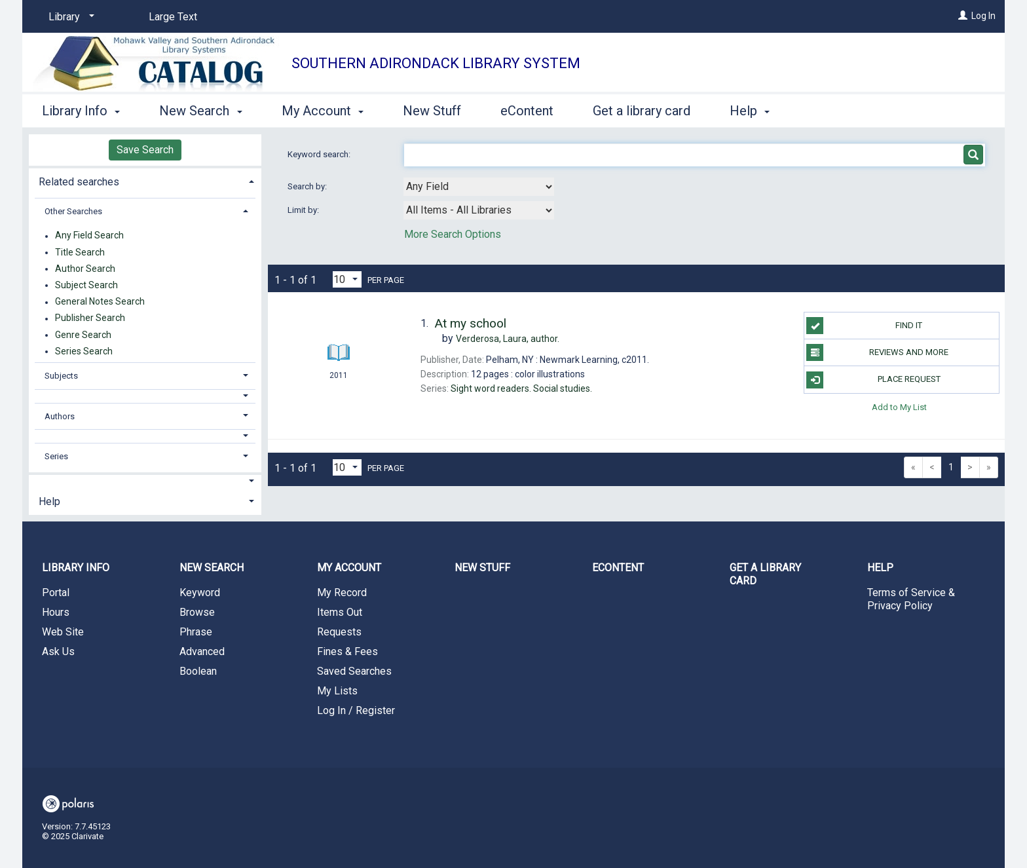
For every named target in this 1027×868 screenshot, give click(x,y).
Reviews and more (877, 352)
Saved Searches (354, 671)
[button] (145, 396)
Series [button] (56, 456)
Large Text (173, 16)
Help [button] (750, 111)
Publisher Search (90, 318)
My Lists (337, 691)
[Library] (69, 17)
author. (507, 338)
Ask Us (58, 651)
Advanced (202, 651)
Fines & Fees (347, 651)
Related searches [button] (79, 182)
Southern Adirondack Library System (435, 63)
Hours (55, 612)
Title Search (80, 252)
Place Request (873, 379)
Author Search (85, 268)
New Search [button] (200, 111)
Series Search (84, 351)
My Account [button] (323, 111)
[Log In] (962, 15)
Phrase (195, 632)
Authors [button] (60, 416)
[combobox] (478, 187)
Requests (339, 632)
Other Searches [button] (73, 211)
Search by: (308, 186)
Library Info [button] (81, 111)
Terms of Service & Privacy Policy (911, 599)
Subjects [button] (61, 376)
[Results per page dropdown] (347, 279)
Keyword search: (320, 154)
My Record (342, 592)
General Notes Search (100, 302)
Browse (197, 612)
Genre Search (83, 335)
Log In (983, 15)
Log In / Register (356, 710)
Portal (55, 592)
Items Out (339, 612)
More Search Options (452, 234)
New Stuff (432, 111)
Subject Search (86, 285)
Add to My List (899, 407)
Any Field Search (89, 236)
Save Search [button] (145, 149)
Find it (864, 325)
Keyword (199, 592)
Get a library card (641, 111)
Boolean (198, 671)
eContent (526, 111)
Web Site (63, 632)
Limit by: (304, 210)
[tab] (145, 180)
